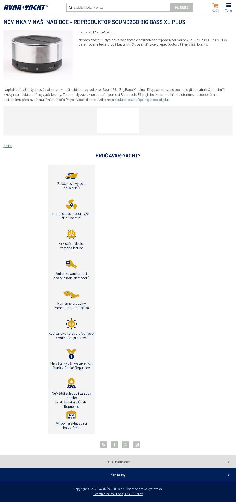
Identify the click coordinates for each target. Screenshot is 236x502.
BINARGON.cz (133, 494)
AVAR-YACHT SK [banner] (25, 10)
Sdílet (7, 145)
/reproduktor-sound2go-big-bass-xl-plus (138, 99)
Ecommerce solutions (108, 494)
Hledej (181, 7)
